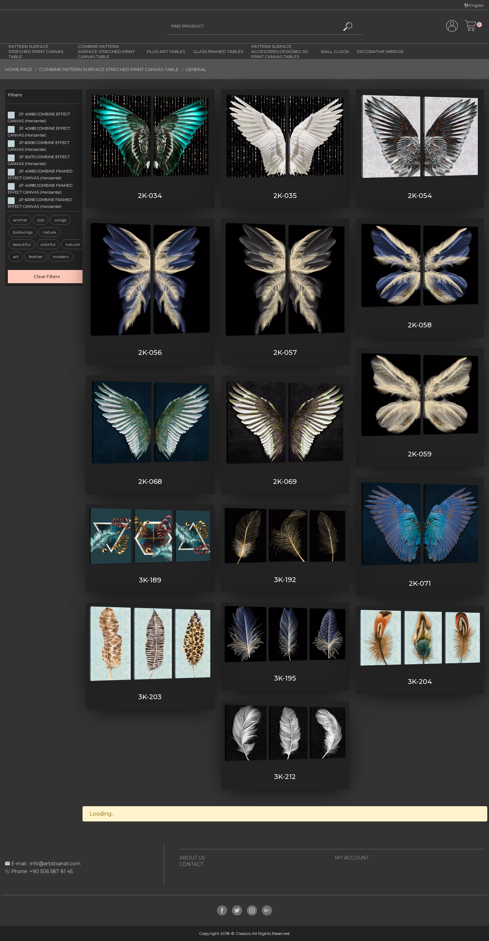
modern (61, 256)
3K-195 (285, 678)
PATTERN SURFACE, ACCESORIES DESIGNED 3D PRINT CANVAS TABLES (279, 51)
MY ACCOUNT (352, 858)
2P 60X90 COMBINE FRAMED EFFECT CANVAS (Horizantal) (40, 203)
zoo (40, 219)
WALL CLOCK (335, 51)
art (16, 256)
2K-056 (150, 352)
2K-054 (420, 196)
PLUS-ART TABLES (166, 51)
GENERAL (195, 69)
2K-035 (285, 196)
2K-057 (285, 352)
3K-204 (420, 681)
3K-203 (150, 697)
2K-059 (420, 454)
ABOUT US (192, 858)
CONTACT (191, 864)
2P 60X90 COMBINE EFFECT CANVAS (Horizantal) (39, 146)
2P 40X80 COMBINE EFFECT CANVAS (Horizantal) (39, 132)
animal (20, 219)
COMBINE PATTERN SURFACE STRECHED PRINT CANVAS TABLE (106, 51)
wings (60, 219)
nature (49, 232)
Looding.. (102, 814)
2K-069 (285, 481)
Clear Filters (47, 276)
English (474, 5)
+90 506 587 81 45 (51, 871)
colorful (48, 244)
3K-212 (285, 777)
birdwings (23, 232)
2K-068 (150, 481)
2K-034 (150, 196)
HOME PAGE (18, 69)
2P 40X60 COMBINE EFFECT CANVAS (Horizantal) (39, 117)
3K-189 (150, 580)
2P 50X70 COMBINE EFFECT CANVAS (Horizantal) (39, 160)
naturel (73, 244)
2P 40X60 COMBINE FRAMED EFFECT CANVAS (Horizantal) (40, 174)
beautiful (22, 244)
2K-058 (420, 325)
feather (36, 256)
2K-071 (420, 583)
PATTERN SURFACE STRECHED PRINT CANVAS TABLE (35, 51)
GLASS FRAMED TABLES (218, 51)
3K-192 (285, 580)
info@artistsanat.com (55, 864)
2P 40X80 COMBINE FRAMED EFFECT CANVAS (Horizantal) (40, 189)
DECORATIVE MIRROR (380, 51)
